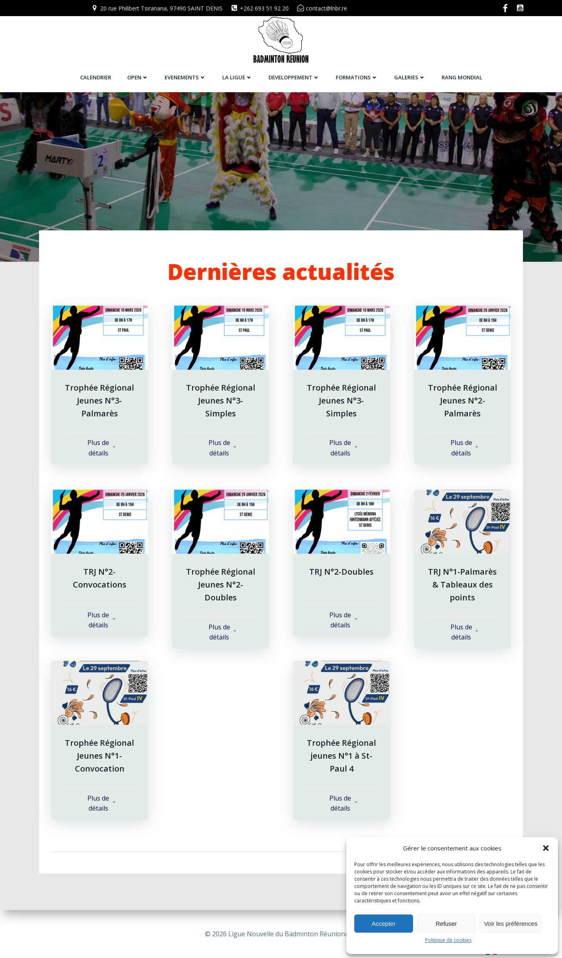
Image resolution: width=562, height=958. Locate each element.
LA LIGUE (237, 77)
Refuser (446, 923)
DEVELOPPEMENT (294, 77)
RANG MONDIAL (462, 77)
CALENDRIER (95, 77)
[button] (546, 848)
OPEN (138, 77)
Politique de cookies (448, 940)
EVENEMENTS (185, 77)
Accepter (383, 923)
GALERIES (410, 77)
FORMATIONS (357, 77)
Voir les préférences (510, 923)
